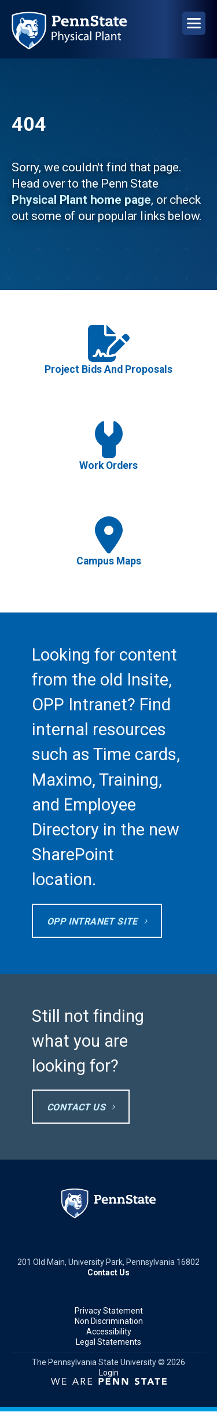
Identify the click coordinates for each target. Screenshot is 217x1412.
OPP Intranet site (92, 921)
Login (109, 1372)
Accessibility (108, 1331)
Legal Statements (108, 1342)
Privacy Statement (109, 1310)
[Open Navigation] (193, 23)
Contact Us (76, 1107)
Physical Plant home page (81, 200)
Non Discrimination (109, 1321)
